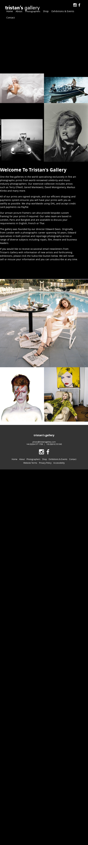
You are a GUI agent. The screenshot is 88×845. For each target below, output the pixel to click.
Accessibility (59, 462)
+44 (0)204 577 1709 (34, 444)
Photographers (32, 11)
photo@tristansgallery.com (44, 442)
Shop (45, 11)
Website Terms (30, 462)
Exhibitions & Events (61, 11)
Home (9, 11)
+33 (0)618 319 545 (54, 444)
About (19, 11)
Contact (10, 17)
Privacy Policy (45, 462)
